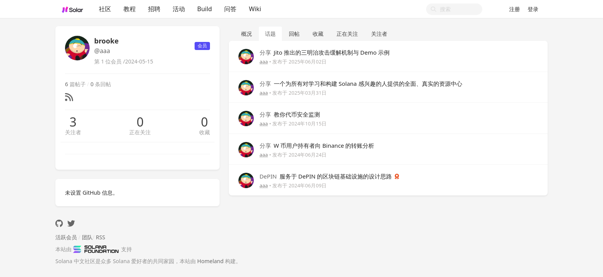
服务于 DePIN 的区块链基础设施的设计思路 (327, 176)
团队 (87, 237)
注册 (514, 9)
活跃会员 (66, 237)
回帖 (294, 33)
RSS (100, 237)
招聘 (154, 9)
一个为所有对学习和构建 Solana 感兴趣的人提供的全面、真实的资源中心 (361, 83)
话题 (270, 33)
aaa (264, 61)
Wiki (255, 9)
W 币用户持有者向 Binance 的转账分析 (317, 145)
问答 (230, 9)
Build (204, 9)
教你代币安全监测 (290, 114)
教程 (129, 9)
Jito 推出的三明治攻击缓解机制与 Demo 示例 (325, 52)
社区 (105, 9)
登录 (533, 9)
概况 (246, 33)
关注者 (73, 132)
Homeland (210, 261)
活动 (179, 9)
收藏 (204, 132)
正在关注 (140, 132)
